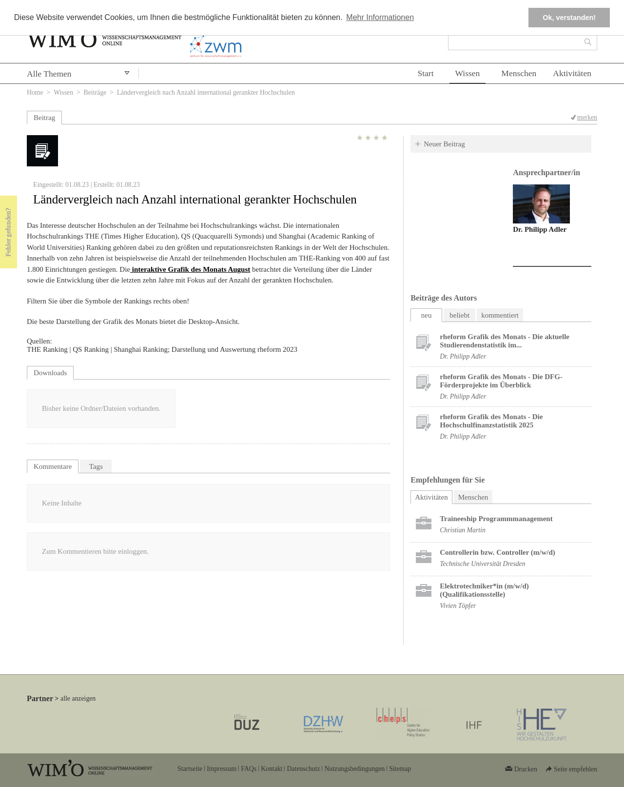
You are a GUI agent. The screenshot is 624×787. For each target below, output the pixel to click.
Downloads (50, 373)
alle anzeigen (78, 698)
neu (426, 315)
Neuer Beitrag (444, 144)
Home (35, 92)
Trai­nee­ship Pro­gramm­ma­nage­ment (496, 519)
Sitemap (400, 768)
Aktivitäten (572, 73)
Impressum (221, 768)
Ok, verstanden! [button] (569, 17)
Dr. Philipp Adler (539, 229)
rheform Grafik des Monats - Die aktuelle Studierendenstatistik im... (504, 341)
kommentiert (500, 315)
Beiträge (95, 92)
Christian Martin (463, 530)
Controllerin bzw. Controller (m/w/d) (497, 552)
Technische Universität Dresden (482, 563)
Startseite (189, 768)
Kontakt (271, 768)
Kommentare (53, 466)
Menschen (518, 73)
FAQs (248, 768)
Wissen (467, 73)
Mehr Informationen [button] (380, 17)
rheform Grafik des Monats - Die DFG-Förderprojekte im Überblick (501, 381)
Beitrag (44, 117)
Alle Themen (49, 74)
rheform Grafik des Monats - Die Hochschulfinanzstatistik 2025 (491, 421)
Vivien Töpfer (458, 605)
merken (587, 117)
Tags (96, 466)
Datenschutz (303, 768)
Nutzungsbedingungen (354, 768)
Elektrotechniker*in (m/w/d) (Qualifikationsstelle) (484, 590)
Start (425, 73)
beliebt (459, 315)
